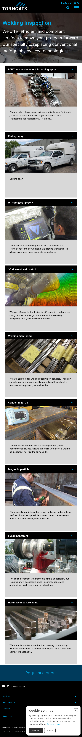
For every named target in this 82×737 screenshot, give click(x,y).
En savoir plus (53, 724)
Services (6, 696)
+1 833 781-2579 (69, 2)
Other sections (8, 702)
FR (61, 7)
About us (6, 709)
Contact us (7, 716)
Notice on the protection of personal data (18, 727)
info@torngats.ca (18, 686)
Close (50, 730)
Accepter (36, 730)
